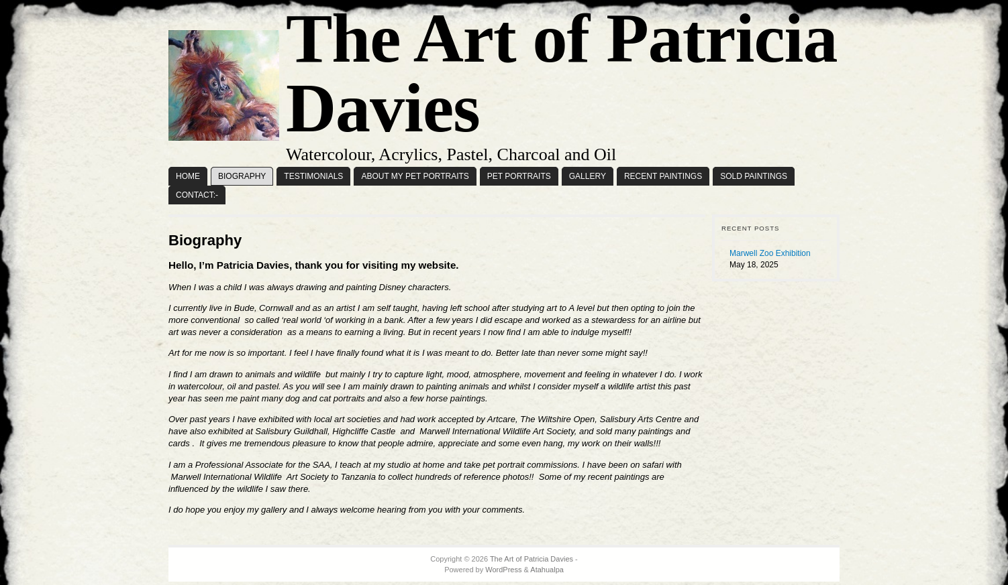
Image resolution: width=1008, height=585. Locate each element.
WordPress (503, 570)
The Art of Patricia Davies (531, 559)
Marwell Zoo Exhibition (770, 253)
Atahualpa (547, 570)
